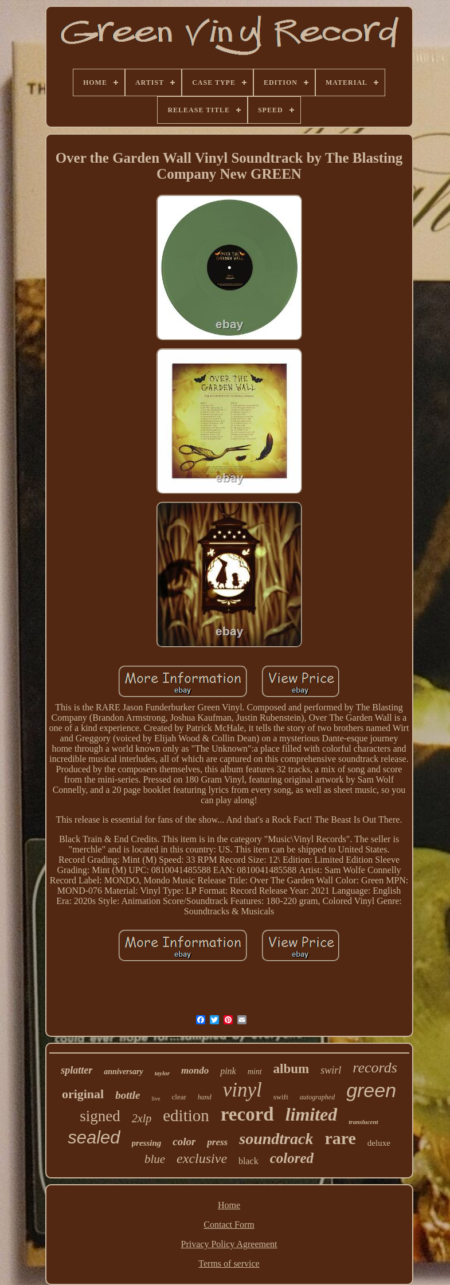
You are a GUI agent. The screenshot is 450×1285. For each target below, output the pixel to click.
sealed (94, 1137)
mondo (195, 1070)
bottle (127, 1095)
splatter (76, 1070)
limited (311, 1114)
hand (205, 1097)
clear (179, 1097)
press (217, 1142)
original (83, 1094)
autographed (317, 1097)
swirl (330, 1070)
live (156, 1098)
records (375, 1067)
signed (100, 1116)
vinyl (242, 1090)
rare (339, 1138)
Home (229, 1205)
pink (228, 1071)
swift (280, 1097)
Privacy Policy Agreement (229, 1244)
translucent (363, 1121)
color (184, 1141)
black (248, 1161)
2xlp (141, 1118)
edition (186, 1115)
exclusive (202, 1158)
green (371, 1090)
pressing (147, 1143)
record (247, 1114)
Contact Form (229, 1224)
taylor (162, 1073)
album (291, 1069)
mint (255, 1071)
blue (154, 1159)
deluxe (378, 1143)
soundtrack (276, 1139)
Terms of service (228, 1263)
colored (292, 1158)
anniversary (123, 1071)
